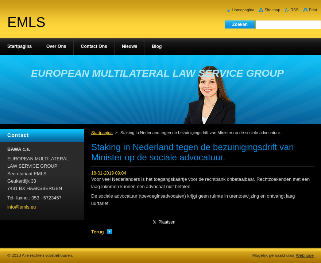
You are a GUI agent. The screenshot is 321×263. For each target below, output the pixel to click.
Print (313, 10)
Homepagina (243, 10)
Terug (97, 232)
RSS (294, 10)
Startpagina (102, 132)
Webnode (305, 255)
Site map (272, 10)
